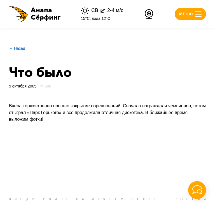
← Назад (17, 48)
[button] (35, 14)
